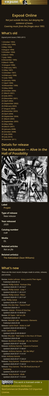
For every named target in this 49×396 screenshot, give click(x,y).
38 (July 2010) (7, 137)
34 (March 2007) (8, 126)
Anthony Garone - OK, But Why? (21, 351)
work (20, 382)
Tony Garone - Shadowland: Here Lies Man (25, 361)
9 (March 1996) (7, 62)
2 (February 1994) (9, 44)
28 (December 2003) (10, 111)
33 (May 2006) (7, 124)
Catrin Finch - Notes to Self (19, 325)
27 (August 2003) (8, 108)
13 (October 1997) (9, 73)
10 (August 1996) (8, 65)
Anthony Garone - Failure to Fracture (23, 346)
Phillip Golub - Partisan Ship (20, 284)
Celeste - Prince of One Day (19, 310)
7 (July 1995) (6, 57)
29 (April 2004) (7, 114)
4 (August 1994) (8, 49)
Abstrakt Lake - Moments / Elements (22, 320)
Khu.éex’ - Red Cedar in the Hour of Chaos (25, 336)
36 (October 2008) (9, 132)
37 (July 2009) (7, 134)
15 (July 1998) (7, 78)
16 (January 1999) (9, 80)
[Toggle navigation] (8, 8)
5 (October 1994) (8, 52)
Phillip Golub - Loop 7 (17, 289)
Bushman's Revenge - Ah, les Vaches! (23, 341)
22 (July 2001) (7, 96)
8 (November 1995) (9, 60)
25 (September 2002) (10, 103)
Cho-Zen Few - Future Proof (19, 305)
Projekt (7, 207)
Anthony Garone (13, 356)
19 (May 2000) (7, 88)
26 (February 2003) (9, 106)
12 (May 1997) (7, 70)
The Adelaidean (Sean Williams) (19, 257)
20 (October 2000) (9, 90)
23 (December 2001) (10, 98)
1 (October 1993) (8, 42)
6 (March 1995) (7, 55)
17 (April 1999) (7, 83)
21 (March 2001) (8, 93)
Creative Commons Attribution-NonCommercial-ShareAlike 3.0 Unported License (22, 389)
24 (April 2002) (7, 101)
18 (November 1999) (10, 85)
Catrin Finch (11, 330)
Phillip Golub (12, 300)
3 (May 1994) (7, 47)
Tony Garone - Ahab (16, 374)
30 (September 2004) (10, 116)
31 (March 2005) (8, 119)
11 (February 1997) (9, 67)
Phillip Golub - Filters (17, 295)
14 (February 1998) (9, 75)
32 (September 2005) (10, 121)
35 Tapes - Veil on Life (16, 315)
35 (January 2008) (9, 129)
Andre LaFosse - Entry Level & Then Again (24, 279)
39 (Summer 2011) (9, 139)
